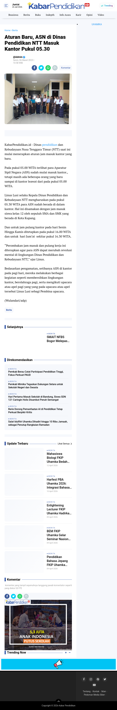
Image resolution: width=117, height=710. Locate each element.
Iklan (103, 691)
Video (101, 14)
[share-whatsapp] (48, 68)
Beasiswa (13, 14)
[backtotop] (58, 702)
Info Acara (65, 14)
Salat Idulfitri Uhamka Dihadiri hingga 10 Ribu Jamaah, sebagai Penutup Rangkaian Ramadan (37, 423)
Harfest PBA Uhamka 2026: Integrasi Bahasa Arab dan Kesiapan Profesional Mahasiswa (58, 483)
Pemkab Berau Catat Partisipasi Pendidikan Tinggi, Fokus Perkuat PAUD (36, 373)
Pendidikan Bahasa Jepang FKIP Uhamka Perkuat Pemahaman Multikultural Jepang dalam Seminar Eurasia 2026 (58, 561)
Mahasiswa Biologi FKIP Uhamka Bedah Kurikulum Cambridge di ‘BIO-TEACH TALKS (57, 458)
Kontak (96, 691)
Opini (89, 14)
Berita (26, 14)
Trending (108, 5)
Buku (38, 14)
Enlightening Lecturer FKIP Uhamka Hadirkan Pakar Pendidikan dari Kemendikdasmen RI (59, 509)
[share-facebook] (34, 68)
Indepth (50, 14)
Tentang (86, 691)
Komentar (65, 68)
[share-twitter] (41, 68)
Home (7, 30)
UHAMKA (97, 24)
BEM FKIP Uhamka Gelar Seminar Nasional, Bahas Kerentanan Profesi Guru (59, 535)
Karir (78, 14)
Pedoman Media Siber (94, 695)
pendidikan (49, 145)
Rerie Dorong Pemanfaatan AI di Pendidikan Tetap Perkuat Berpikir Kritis (35, 411)
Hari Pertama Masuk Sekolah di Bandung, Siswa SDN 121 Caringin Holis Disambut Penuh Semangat (37, 398)
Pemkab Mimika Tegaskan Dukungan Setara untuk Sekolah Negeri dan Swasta (35, 386)
